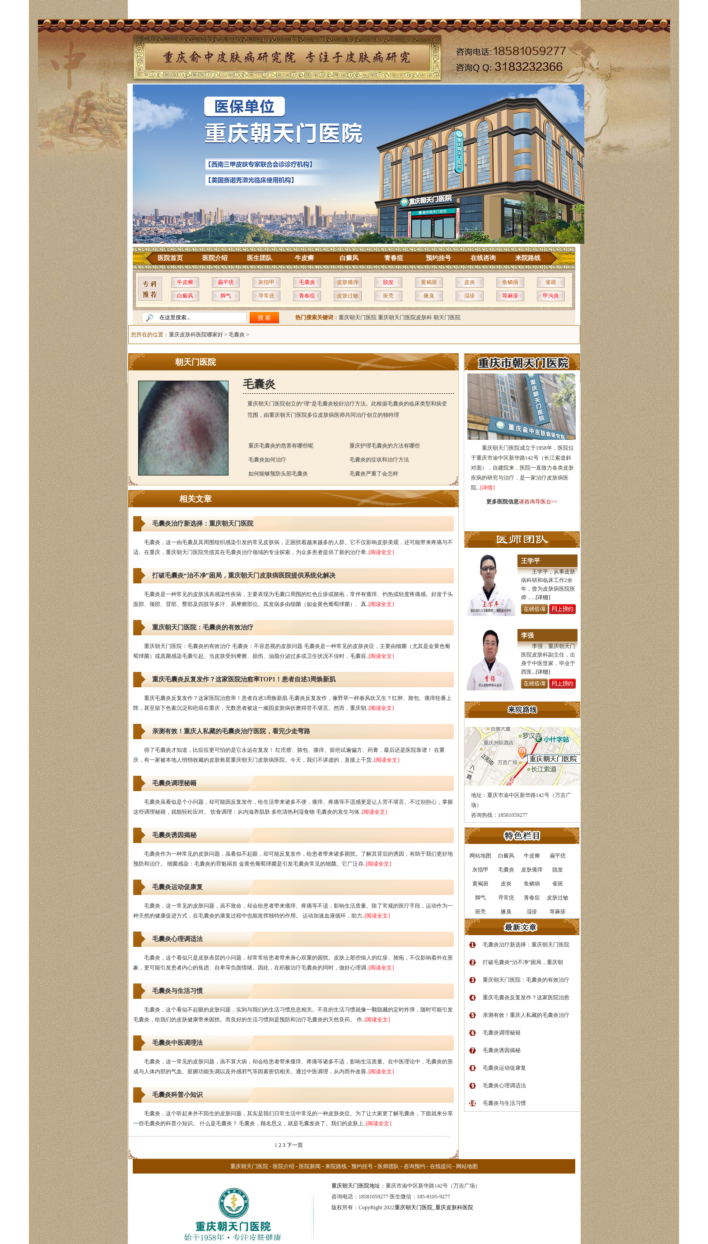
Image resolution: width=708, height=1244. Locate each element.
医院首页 (170, 258)
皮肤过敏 (348, 296)
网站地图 (467, 1166)
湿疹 (469, 296)
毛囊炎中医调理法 (177, 1042)
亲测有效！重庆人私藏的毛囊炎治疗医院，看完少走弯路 (231, 731)
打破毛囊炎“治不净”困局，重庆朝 (523, 962)
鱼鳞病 (510, 282)
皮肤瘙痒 (348, 282)
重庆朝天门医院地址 (355, 1186)
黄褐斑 (429, 282)
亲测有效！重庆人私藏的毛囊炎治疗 (526, 1015)
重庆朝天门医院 (358, 317)
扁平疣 (226, 282)
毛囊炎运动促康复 (177, 887)
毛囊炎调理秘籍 (174, 783)
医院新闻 (310, 1166)
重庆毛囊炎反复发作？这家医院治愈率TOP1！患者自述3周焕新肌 (244, 679)
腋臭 (429, 296)
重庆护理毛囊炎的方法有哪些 (384, 446)
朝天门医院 (447, 317)
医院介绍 (215, 258)
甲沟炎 (551, 296)
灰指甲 (266, 282)
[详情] (487, 488)
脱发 (388, 282)
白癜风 (349, 258)
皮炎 (469, 282)
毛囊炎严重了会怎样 (373, 474)
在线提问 (441, 1166)
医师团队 (388, 1166)
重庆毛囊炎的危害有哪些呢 (280, 446)
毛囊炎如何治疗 (267, 460)
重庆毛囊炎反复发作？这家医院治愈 (526, 997)
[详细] (543, 597)
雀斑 (550, 282)
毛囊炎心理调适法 (177, 939)
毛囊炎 (307, 282)
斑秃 (388, 296)
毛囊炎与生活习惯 (177, 991)
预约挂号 (438, 258)
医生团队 (259, 258)
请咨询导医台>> (538, 502)
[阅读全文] (381, 552)
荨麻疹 (510, 296)
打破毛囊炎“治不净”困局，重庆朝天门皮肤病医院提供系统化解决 (243, 575)
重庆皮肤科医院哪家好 (196, 334)
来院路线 (527, 258)
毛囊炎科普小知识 (177, 1094)
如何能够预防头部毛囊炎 (278, 474)
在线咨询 (483, 258)
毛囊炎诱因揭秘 (174, 835)
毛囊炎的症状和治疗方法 (379, 460)
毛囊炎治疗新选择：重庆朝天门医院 (202, 523)
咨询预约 (414, 1166)
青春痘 (393, 258)
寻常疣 (266, 296)
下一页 (295, 1145)
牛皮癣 (304, 258)
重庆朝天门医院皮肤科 (405, 317)
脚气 (225, 296)
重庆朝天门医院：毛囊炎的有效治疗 (202, 627)
